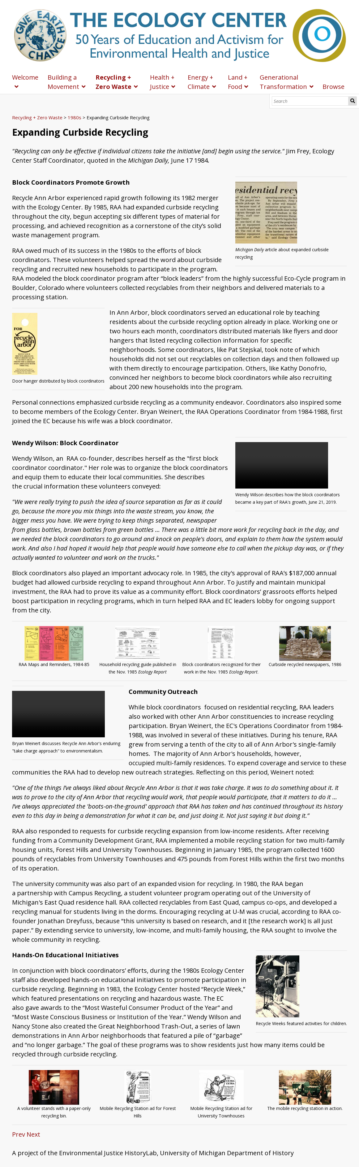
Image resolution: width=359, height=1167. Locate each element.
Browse (333, 86)
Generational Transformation (283, 82)
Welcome (25, 77)
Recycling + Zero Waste (113, 82)
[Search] (310, 101)
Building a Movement (63, 82)
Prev (18, 1134)
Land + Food (237, 82)
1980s (74, 117)
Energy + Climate (200, 82)
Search (352, 101)
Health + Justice (162, 82)
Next (33, 1134)
